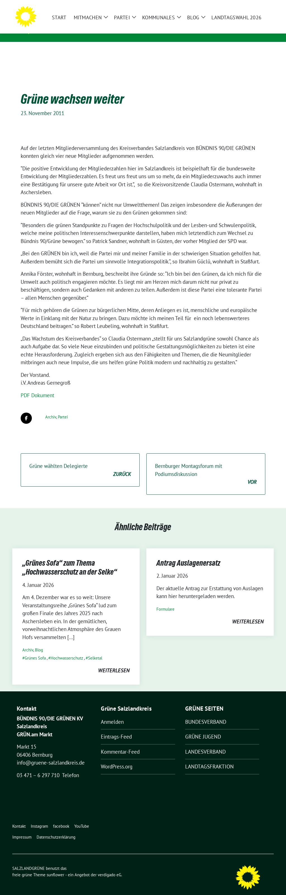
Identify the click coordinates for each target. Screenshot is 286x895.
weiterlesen (114, 661)
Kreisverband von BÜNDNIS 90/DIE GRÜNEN (94, 30)
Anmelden (112, 713)
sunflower (55, 866)
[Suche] (255, 5)
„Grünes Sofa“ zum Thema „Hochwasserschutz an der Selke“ (69, 559)
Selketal (95, 649)
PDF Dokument (37, 386)
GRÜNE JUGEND (203, 728)
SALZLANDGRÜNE (65, 22)
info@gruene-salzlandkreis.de (51, 754)
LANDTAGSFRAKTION (209, 757)
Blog (39, 641)
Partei (63, 408)
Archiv (50, 408)
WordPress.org (116, 757)
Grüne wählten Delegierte (80, 461)
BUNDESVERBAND (205, 713)
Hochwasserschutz (67, 649)
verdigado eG (109, 866)
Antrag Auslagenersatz (188, 554)
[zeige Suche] (263, 5)
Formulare (165, 600)
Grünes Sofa (35, 649)
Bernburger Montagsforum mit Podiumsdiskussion (206, 465)
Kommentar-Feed (120, 743)
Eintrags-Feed (116, 728)
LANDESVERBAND (205, 743)
